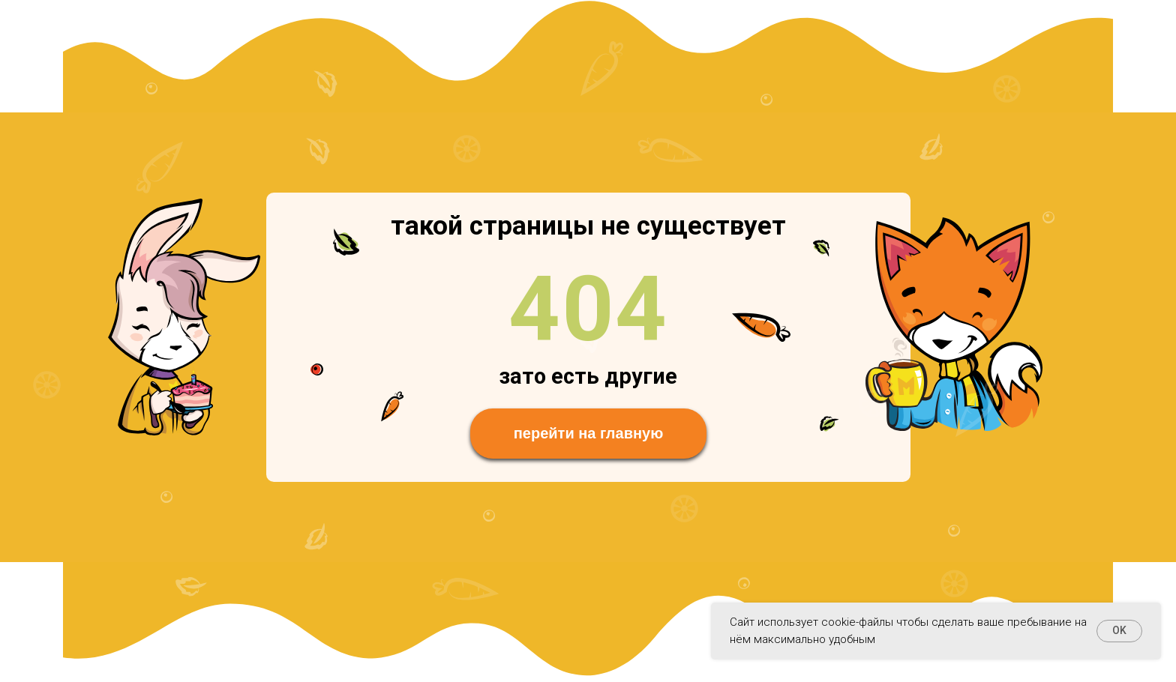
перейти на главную (588, 433)
